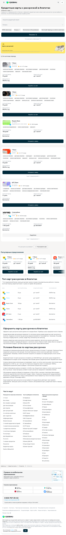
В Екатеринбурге (46, 409)
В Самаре (44, 427)
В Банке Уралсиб (27, 446)
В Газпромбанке (27, 421)
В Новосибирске (46, 404)
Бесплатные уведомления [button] (9, 127)
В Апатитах (29, 466)
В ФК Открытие (27, 418)
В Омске (44, 420)
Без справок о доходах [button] (32, 69)
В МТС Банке (26, 413)
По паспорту (6, 433)
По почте (5, 439)
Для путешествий (8, 410)
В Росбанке (26, 433)
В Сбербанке (26, 398)
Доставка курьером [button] (19, 69)
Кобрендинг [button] (29, 156)
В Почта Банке (27, 405)
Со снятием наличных (9, 413)
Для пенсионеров (8, 405)
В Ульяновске (46, 445)
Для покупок (6, 408)
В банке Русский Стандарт (30, 428)
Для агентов (33, 508)
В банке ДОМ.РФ (27, 441)
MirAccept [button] (17, 71)
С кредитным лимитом (9, 428)
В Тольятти (45, 458)
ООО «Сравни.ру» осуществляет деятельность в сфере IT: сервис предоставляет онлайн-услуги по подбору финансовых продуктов (31, 520)
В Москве (44, 399)
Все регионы (45, 460)
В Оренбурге (45, 450)
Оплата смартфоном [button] (8, 71)
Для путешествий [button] (43, 69)
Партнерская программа (22, 508)
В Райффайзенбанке (28, 416)
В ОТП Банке (26, 426)
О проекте (5, 508)
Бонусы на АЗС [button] (25, 100)
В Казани (44, 437)
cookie (12, 530)
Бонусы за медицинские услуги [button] (30, 190)
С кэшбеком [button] (6, 188)
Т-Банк (8, 292)
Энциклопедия (25, 510)
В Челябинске (46, 414)
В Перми (44, 407)
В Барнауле (45, 455)
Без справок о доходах (9, 403)
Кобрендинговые (8, 418)
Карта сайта (33, 510)
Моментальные (7, 421)
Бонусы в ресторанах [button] (43, 158)
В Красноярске (46, 412)
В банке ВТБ (26, 403)
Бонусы (17, 30)
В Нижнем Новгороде (48, 435)
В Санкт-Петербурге (47, 402)
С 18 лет (5, 398)
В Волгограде (45, 440)
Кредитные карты (8, 446)
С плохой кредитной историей (11, 423)
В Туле (44, 453)
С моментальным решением (11, 426)
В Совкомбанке (27, 423)
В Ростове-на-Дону (47, 430)
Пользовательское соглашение (46, 508)
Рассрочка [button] (52, 69)
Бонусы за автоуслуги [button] (36, 100)
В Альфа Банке (27, 400)
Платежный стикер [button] (27, 71)
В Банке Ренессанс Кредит (30, 410)
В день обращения (8, 449)
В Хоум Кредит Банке (29, 444)
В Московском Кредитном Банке (32, 439)
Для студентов (7, 416)
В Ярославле (45, 448)
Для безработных (8, 436)
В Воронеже (45, 425)
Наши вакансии (52, 510)
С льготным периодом (9, 431)
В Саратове (45, 443)
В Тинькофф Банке (28, 408)
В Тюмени (45, 432)
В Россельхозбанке (28, 431)
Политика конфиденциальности (11, 510)
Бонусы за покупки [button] (8, 69)
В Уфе (43, 417)
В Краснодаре (46, 422)
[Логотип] (7, 517)
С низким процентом (9, 441)
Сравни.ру (3, 466)
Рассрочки (6, 444)
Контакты (11, 508)
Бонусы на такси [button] (14, 221)
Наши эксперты (42, 510)
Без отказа (6, 400)
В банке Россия (27, 436)
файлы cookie (20, 525)
